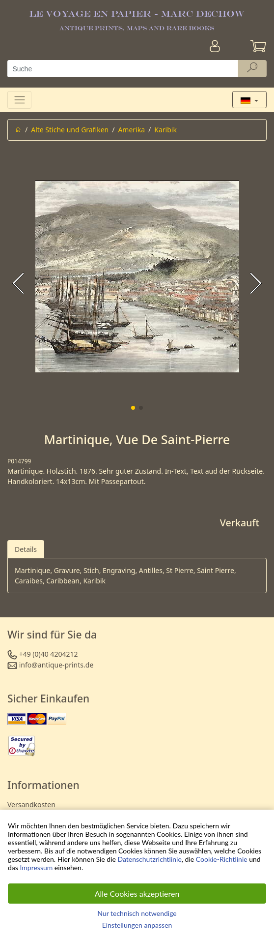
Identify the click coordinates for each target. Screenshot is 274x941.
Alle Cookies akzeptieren (137, 893)
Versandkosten (31, 804)
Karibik (165, 129)
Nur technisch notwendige (136, 913)
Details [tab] (26, 549)
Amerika (131, 129)
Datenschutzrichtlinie (150, 859)
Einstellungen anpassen (137, 925)
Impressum (36, 867)
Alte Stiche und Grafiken (70, 129)
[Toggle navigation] (19, 99)
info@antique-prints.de (56, 664)
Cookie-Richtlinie (221, 859)
